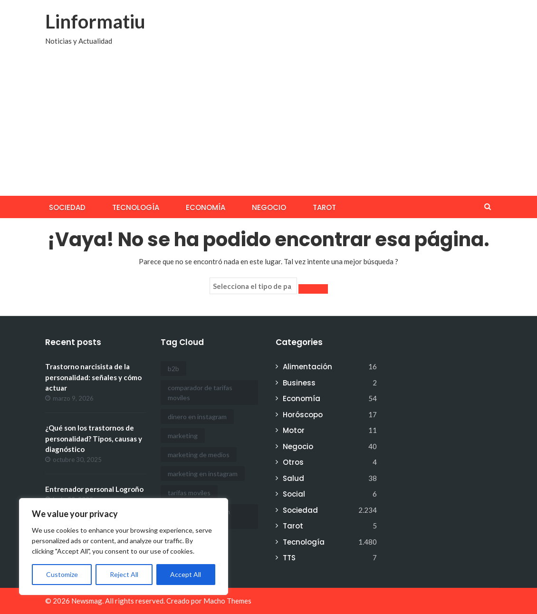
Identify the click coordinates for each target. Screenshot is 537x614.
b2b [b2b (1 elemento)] (173, 369)
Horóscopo (303, 415)
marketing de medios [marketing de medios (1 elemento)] (199, 455)
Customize (62, 574)
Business (299, 383)
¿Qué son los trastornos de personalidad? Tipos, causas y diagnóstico (93, 438)
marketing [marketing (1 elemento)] (183, 436)
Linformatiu (95, 21)
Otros (293, 462)
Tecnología (135, 207)
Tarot (324, 207)
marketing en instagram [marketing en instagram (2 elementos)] (203, 474)
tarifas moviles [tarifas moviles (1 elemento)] (189, 493)
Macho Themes (227, 600)
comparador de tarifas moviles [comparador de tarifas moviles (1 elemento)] (200, 393)
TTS (289, 558)
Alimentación (307, 367)
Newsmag (86, 600)
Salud (293, 478)
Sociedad (67, 207)
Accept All (185, 574)
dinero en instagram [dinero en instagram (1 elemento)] (197, 417)
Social (294, 494)
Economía (205, 207)
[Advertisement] (268, 124)
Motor (294, 430)
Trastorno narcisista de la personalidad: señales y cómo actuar (93, 377)
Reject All (124, 574)
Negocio (269, 207)
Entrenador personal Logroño (94, 489)
